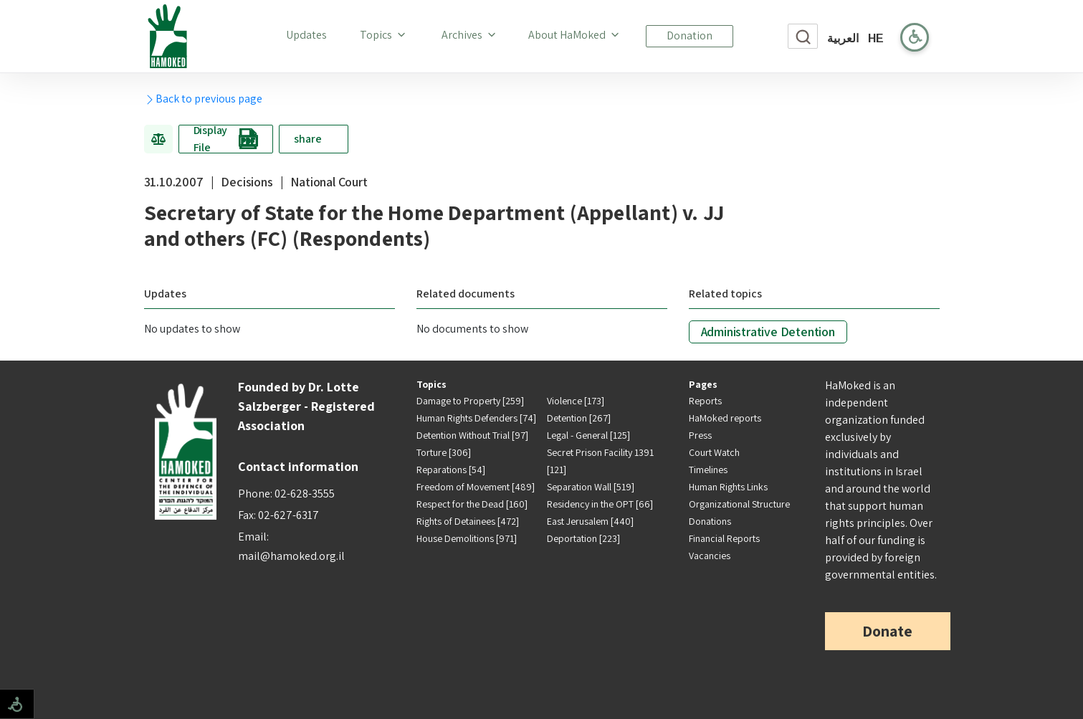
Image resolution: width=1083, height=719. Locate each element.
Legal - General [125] (588, 435)
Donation (689, 35)
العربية (843, 38)
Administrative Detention (768, 331)
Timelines (708, 469)
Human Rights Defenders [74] (476, 417)
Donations (710, 521)
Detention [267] (579, 417)
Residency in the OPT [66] (600, 503)
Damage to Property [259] (470, 400)
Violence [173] (575, 400)
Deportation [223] (583, 538)
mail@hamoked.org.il (291, 555)
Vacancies (709, 555)
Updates (309, 34)
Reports (705, 400)
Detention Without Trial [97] (472, 435)
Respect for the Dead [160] (472, 503)
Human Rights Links (728, 486)
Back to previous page (203, 98)
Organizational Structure (739, 503)
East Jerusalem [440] (590, 521)
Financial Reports (724, 538)
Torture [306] (443, 452)
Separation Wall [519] (590, 486)
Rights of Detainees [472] (467, 521)
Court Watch (714, 452)
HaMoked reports (725, 417)
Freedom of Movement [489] (475, 486)
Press (700, 435)
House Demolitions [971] (466, 538)
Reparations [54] (450, 469)
